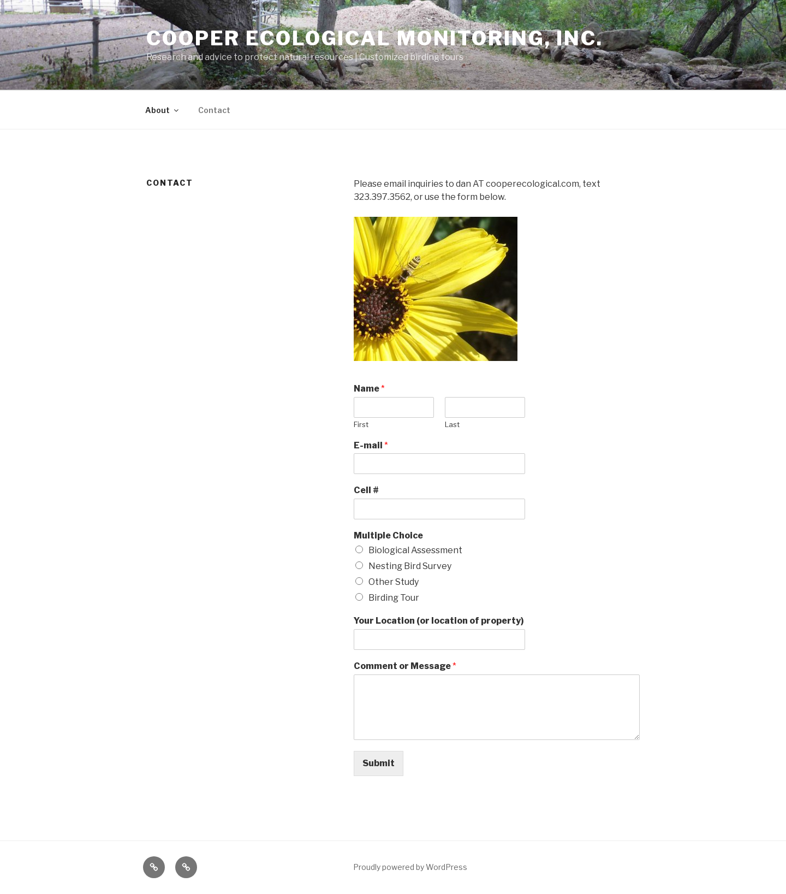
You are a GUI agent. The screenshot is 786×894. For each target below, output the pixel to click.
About (162, 110)
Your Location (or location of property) (439, 620)
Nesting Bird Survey (409, 566)
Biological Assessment (415, 550)
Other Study (393, 582)
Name (369, 388)
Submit (378, 763)
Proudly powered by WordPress (410, 867)
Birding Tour (393, 598)
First (361, 424)
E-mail (371, 445)
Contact (214, 110)
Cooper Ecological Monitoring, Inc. (374, 38)
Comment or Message (405, 666)
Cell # (366, 490)
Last (452, 424)
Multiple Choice (388, 535)
